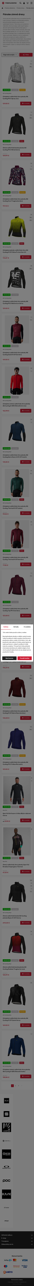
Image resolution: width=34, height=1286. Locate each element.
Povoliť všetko (24, 658)
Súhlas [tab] (5, 627)
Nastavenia (9, 658)
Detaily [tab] (16, 627)
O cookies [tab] (27, 627)
